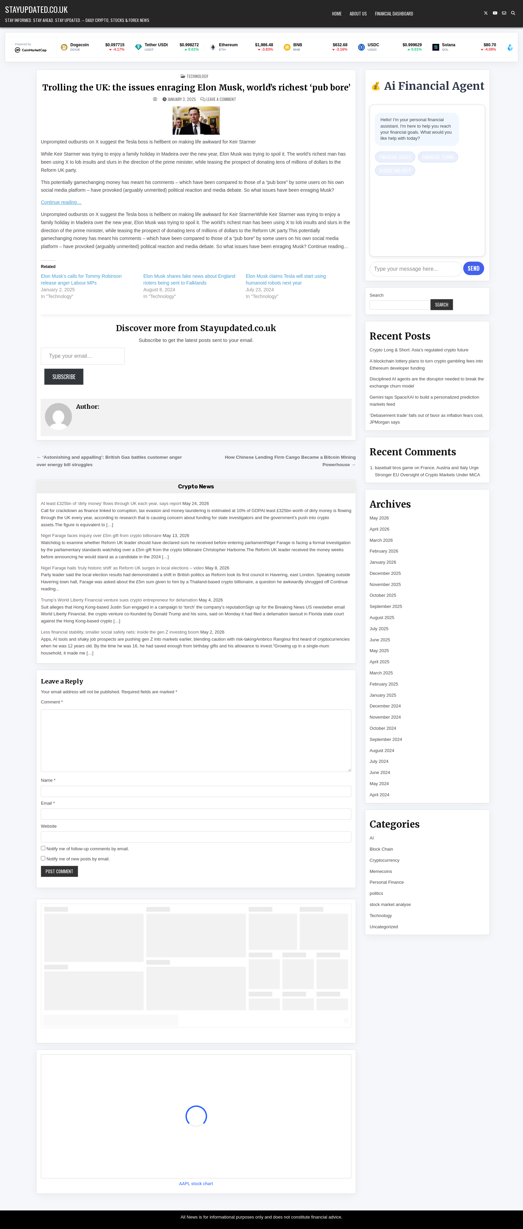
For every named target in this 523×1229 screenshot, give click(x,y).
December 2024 (385, 706)
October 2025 (383, 595)
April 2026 (380, 529)
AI (372, 837)
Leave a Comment (221, 99)
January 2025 (383, 695)
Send (473, 268)
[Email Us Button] (504, 13)
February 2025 (384, 684)
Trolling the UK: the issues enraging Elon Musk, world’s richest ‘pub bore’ (196, 87)
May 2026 (379, 517)
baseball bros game (394, 467)
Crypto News (196, 486)
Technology (197, 76)
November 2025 (385, 584)
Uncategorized (384, 926)
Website (49, 826)
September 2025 (386, 606)
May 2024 (379, 783)
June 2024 (380, 772)
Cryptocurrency (384, 860)
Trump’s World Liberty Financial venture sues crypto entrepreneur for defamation (119, 600)
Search (376, 295)
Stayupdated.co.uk (36, 9)
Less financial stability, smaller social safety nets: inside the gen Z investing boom (120, 632)
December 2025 (385, 573)
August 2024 (382, 750)
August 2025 (382, 617)
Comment (52, 701)
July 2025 (379, 628)
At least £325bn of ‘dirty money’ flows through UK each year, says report (111, 503)
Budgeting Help (395, 170)
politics (376, 893)
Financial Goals (395, 156)
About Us (358, 13)
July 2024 (379, 761)
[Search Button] (513, 13)
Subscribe (63, 377)
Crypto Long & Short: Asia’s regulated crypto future (419, 349)
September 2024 (386, 739)
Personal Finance (387, 882)
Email (48, 803)
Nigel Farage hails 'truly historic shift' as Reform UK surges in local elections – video (122, 567)
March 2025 (381, 672)
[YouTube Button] (495, 13)
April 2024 (380, 794)
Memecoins (381, 871)
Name (48, 780)
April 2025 (380, 661)
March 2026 (381, 540)
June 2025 (380, 639)
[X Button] (485, 13)
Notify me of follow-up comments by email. (88, 848)
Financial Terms (438, 156)
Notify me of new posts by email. (78, 858)
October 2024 (383, 728)
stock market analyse (390, 904)
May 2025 (379, 650)
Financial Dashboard (394, 13)
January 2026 (383, 562)
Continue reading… (61, 202)
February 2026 (384, 551)
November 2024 (385, 717)
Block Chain (381, 849)
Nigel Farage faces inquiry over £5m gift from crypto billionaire (101, 535)
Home (337, 13)
